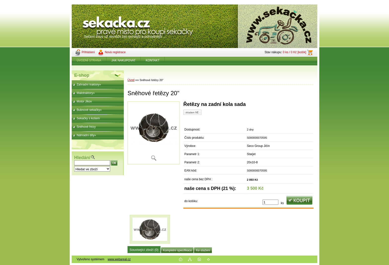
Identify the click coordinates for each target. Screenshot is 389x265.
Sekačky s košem (88, 118)
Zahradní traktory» (89, 84)
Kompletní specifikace (177, 250)
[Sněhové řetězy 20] (153, 133)
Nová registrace (115, 52)
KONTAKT (153, 60)
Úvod (131, 80)
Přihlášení (88, 52)
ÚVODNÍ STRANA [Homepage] (89, 60)
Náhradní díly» (86, 135)
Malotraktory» (86, 93)
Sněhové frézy (86, 127)
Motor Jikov (84, 101)
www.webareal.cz (119, 259)
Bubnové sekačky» (89, 110)
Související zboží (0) (144, 250)
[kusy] (270, 202)
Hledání (82, 157)
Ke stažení (203, 250)
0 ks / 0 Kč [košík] (294, 52)
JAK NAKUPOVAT (123, 60)
